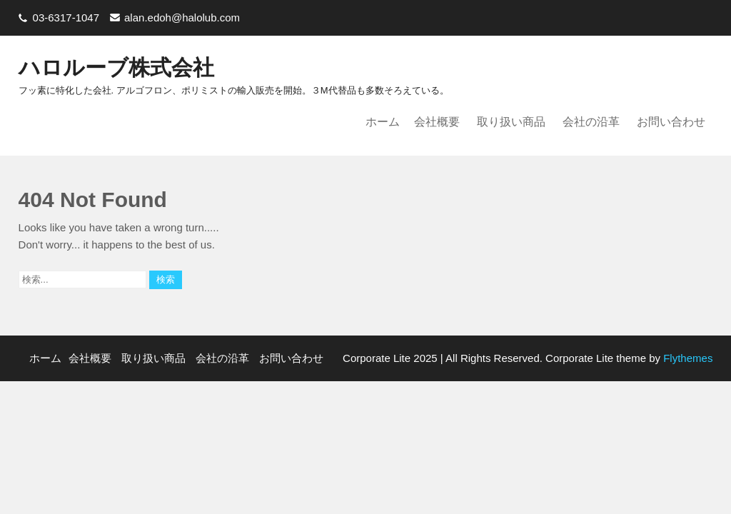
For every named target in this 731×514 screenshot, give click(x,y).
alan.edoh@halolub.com (182, 17)
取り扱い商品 (511, 121)
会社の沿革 (591, 121)
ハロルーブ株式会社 (116, 67)
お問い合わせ (671, 121)
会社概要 (437, 121)
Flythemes (686, 358)
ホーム (383, 121)
